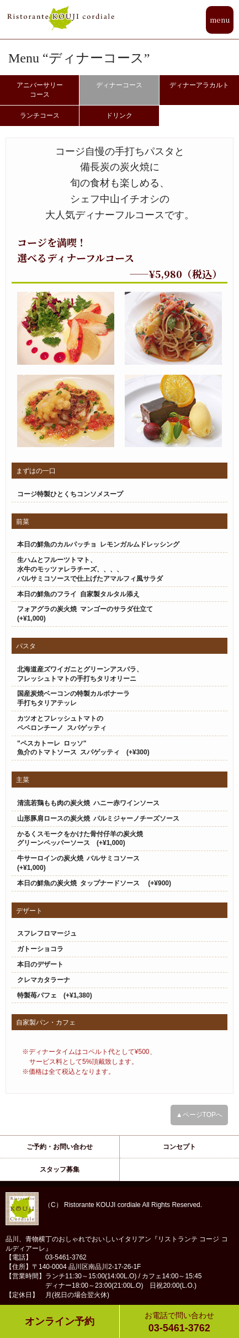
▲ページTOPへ (199, 1115)
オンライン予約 (59, 1321)
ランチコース (40, 115)
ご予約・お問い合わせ (59, 1147)
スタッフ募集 (59, 1169)
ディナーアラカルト (199, 85)
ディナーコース (119, 85)
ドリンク (119, 115)
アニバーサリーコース (40, 89)
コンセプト (179, 1147)
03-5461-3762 (180, 1322)
